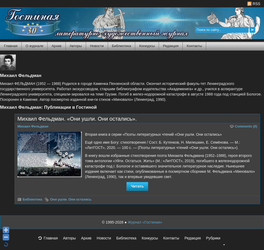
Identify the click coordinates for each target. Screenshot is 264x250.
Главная (10, 46)
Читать (137, 186)
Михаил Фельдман (32, 126)
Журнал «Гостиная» (145, 222)
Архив (56, 46)
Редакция (170, 46)
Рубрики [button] (215, 239)
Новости (97, 46)
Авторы (76, 46)
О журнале (34, 46)
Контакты (194, 46)
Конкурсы (147, 46)
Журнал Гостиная (25, 22)
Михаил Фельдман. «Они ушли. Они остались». (77, 119)
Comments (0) (246, 126)
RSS (253, 4)
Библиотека (121, 46)
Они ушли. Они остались (71, 199)
